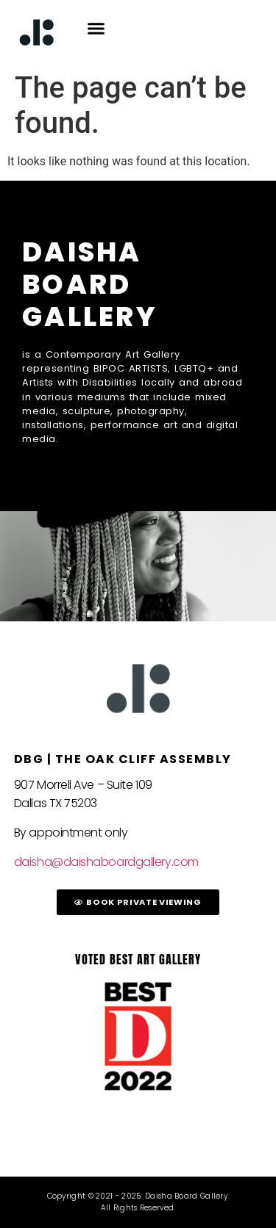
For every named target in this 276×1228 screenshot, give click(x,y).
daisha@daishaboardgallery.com (106, 861)
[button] (96, 29)
